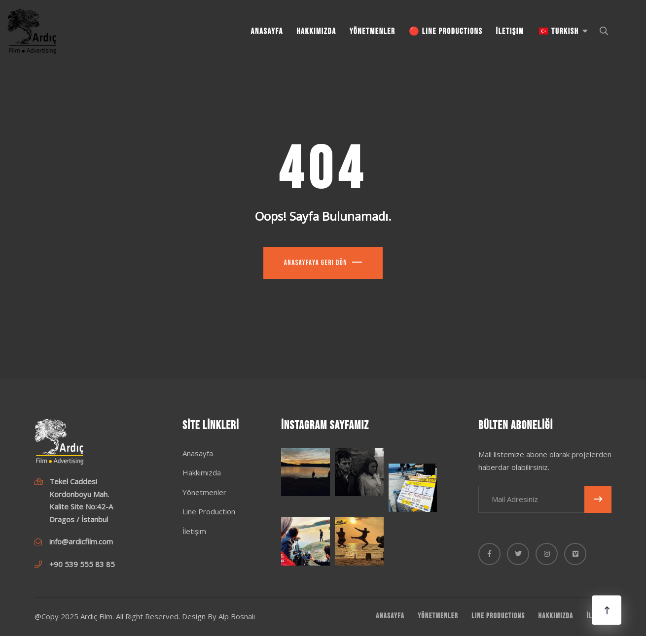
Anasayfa (267, 31)
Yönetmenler (372, 31)
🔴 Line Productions (446, 31)
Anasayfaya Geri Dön (315, 263)
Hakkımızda (316, 31)
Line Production (208, 511)
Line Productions (498, 616)
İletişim (510, 31)
